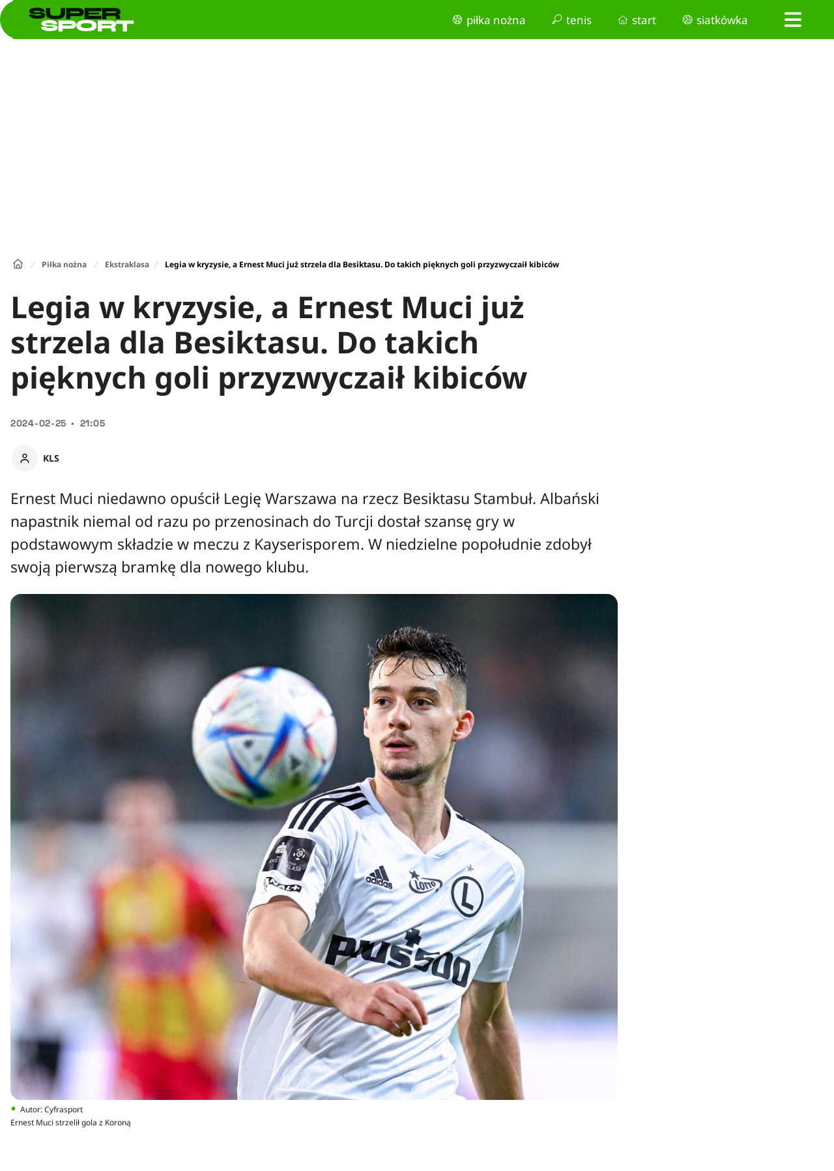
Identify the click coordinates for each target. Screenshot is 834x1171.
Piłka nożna (64, 264)
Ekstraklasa (127, 264)
